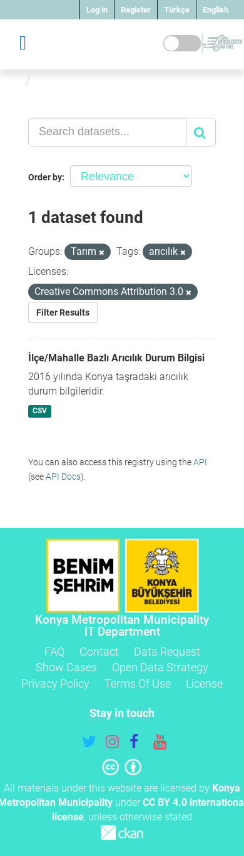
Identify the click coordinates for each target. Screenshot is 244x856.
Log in (97, 9)
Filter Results (62, 312)
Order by (45, 177)
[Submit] (201, 132)
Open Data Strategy (160, 667)
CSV (40, 410)
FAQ (54, 651)
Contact (99, 651)
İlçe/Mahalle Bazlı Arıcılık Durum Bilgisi (116, 358)
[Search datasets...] (107, 132)
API (200, 462)
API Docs (63, 477)
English (215, 9)
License (204, 683)
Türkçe (177, 9)
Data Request (167, 651)
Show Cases (66, 667)
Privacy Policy (55, 683)
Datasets (58, 80)
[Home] (14, 80)
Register (136, 9)
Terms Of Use (137, 683)
